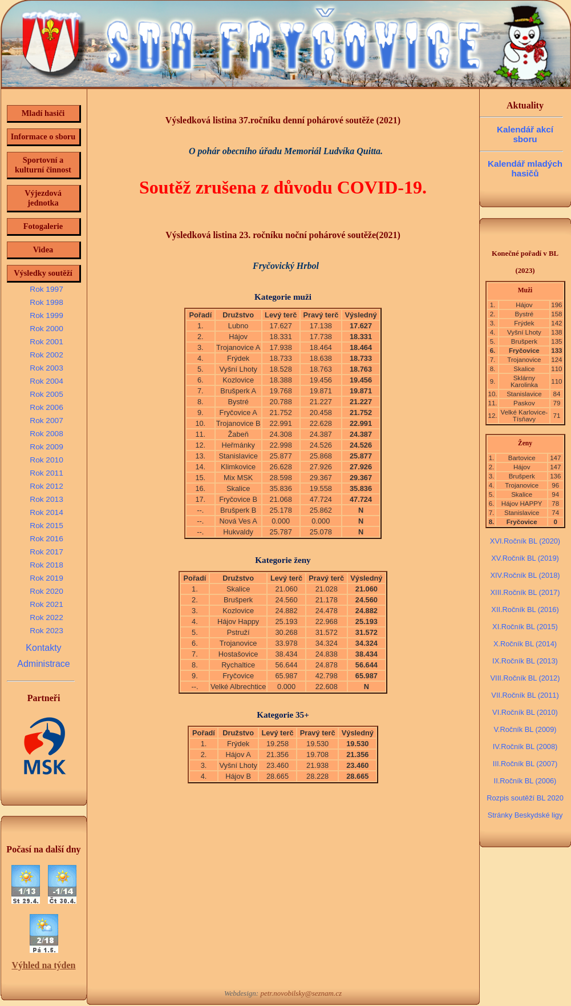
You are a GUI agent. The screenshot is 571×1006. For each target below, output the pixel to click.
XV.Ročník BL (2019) (525, 558)
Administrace (43, 664)
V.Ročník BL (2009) (524, 729)
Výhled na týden (43, 965)
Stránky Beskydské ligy (525, 815)
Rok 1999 (46, 315)
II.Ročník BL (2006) (525, 780)
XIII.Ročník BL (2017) (525, 592)
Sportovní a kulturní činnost (43, 164)
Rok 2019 (46, 578)
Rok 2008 (46, 433)
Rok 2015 (46, 525)
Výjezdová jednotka (43, 197)
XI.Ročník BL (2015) (525, 626)
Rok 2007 (46, 420)
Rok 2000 (46, 328)
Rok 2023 (46, 630)
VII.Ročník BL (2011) (524, 695)
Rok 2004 (46, 381)
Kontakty (43, 648)
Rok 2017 (46, 552)
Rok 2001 (46, 341)
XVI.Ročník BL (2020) (525, 541)
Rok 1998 (46, 302)
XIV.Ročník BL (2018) (525, 575)
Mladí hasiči (43, 113)
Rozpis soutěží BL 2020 (525, 798)
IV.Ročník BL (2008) (525, 746)
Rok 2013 (46, 499)
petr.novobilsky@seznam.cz (301, 993)
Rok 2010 (46, 460)
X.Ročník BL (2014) (525, 643)
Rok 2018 (46, 565)
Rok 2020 (46, 591)
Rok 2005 (46, 394)
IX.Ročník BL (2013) (525, 661)
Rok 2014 (46, 512)
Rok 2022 (46, 617)
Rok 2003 (46, 368)
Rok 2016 (46, 538)
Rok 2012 (46, 486)
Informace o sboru (43, 136)
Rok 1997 (46, 289)
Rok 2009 (46, 446)
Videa (43, 249)
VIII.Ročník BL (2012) (525, 678)
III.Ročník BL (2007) (525, 763)
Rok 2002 (46, 355)
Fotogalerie (43, 226)
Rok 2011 (46, 473)
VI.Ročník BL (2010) (525, 712)
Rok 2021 (46, 604)
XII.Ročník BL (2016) (524, 609)
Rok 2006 (46, 407)
